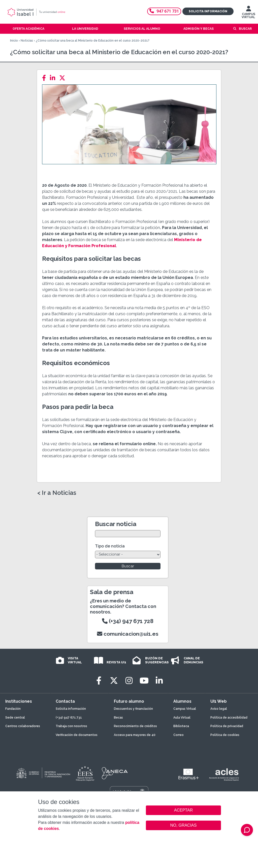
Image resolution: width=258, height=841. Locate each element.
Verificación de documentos (77, 735)
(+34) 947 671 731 (69, 717)
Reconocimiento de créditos (135, 726)
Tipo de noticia (110, 546)
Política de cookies (224, 735)
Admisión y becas (198, 28)
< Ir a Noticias (56, 493)
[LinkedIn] (54, 78)
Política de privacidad (226, 726)
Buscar (245, 28)
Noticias (27, 40)
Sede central (15, 717)
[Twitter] (63, 78)
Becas (118, 717)
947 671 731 (164, 11)
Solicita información (208, 11)
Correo (178, 735)
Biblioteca (181, 726)
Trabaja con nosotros (71, 726)
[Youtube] (144, 680)
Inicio (14, 40)
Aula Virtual (181, 717)
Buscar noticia (115, 524)
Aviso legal (218, 708)
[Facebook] (45, 78)
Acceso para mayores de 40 (134, 735)
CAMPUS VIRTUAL (248, 13)
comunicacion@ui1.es (127, 634)
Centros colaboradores (22, 726)
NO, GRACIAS (183, 825)
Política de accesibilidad (228, 717)
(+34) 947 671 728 (127, 621)
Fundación (13, 708)
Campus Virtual (184, 708)
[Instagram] (129, 680)
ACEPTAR (183, 810)
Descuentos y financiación (133, 708)
